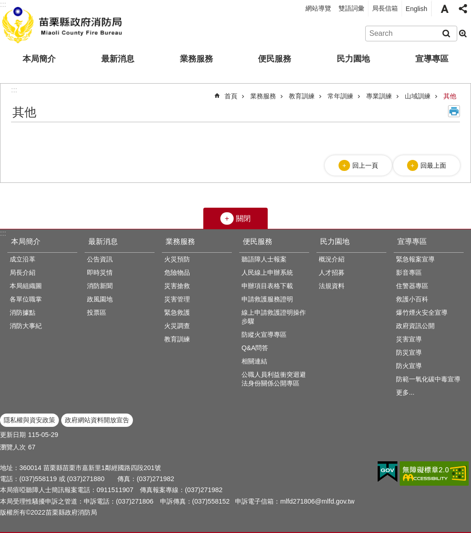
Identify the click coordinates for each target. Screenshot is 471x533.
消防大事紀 (26, 325)
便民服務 (274, 58)
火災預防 (177, 259)
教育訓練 (302, 96)
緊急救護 (177, 312)
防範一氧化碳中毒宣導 (428, 379)
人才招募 (332, 272)
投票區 (96, 312)
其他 (449, 96)
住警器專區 (412, 285)
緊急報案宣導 (415, 259)
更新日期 (13, 434)
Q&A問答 (254, 348)
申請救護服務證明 (267, 299)
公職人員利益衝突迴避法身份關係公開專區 (273, 379)
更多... (405, 392)
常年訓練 (340, 96)
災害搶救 (177, 285)
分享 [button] (462, 8)
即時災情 (100, 272)
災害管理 (177, 299)
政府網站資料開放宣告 (97, 420)
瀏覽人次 (13, 447)
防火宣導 (409, 365)
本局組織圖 (26, 285)
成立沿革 (22, 259)
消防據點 (22, 312)
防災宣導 (409, 352)
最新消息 (117, 58)
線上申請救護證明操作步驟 (273, 317)
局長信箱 (385, 8)
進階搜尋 (462, 33)
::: (3, 233)
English (416, 8)
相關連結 (254, 361)
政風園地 (100, 299)
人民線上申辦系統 (267, 272)
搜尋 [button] (446, 33)
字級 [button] (444, 8)
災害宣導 (409, 339)
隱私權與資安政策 (29, 420)
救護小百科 (412, 299)
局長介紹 (22, 272)
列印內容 (454, 111)
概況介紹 (332, 259)
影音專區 (409, 272)
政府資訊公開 (415, 325)
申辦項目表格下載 (267, 285)
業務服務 (196, 58)
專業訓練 (379, 96)
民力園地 (353, 58)
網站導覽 (318, 8)
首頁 (230, 96)
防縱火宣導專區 (264, 334)
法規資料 (332, 285)
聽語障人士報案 (264, 259)
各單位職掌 (26, 299)
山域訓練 (418, 96)
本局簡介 (39, 58)
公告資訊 (100, 259)
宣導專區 (431, 58)
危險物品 (177, 272)
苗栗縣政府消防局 (63, 23)
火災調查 (177, 325)
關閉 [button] (243, 218)
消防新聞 (100, 285)
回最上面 (433, 165)
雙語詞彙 (351, 8)
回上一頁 (365, 165)
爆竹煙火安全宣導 (422, 312)
